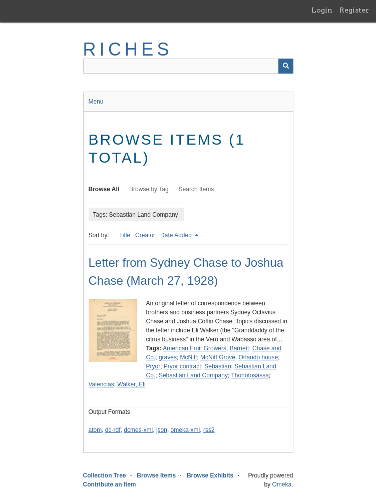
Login (321, 10)
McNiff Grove (217, 357)
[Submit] (285, 66)
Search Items (196, 189)
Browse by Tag (149, 189)
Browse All (104, 189)
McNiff (188, 357)
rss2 (209, 429)
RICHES (128, 49)
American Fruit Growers (194, 348)
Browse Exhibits (210, 475)
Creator (145, 235)
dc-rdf (113, 429)
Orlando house (258, 357)
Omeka (281, 484)
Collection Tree (104, 475)
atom (95, 429)
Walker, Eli (131, 384)
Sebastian (217, 366)
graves (168, 357)
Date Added (176, 235)
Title (124, 235)
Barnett (239, 348)
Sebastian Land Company (193, 375)
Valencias (101, 384)
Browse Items (156, 475)
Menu (96, 101)
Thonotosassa (249, 375)
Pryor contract (182, 366)
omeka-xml (185, 429)
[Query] (188, 66)
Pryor (153, 366)
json (161, 429)
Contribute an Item (109, 484)
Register (354, 10)
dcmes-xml (138, 429)
